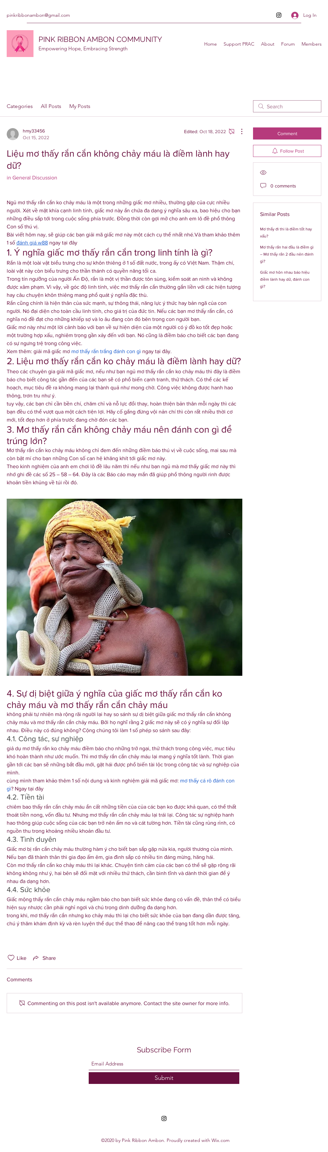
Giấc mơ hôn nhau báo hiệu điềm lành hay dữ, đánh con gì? (285, 279)
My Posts (79, 106)
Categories (20, 106)
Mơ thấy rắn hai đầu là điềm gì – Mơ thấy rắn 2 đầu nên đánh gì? (287, 254)
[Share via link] (44, 958)
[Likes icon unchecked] (11, 958)
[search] (287, 106)
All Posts (51, 106)
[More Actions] (238, 131)
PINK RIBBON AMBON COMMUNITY (100, 39)
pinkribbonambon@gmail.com (38, 15)
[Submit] (164, 1078)
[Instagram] (278, 15)
